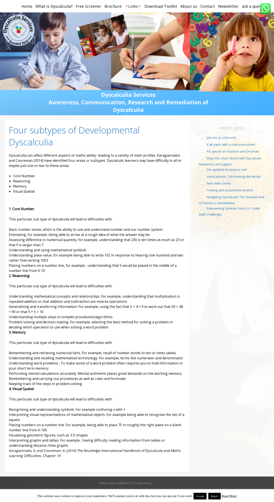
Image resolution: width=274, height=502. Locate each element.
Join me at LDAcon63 (221, 138)
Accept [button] (200, 496)
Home (26, 6)
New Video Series (219, 183)
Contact (207, 6)
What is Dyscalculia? (54, 6)
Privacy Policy (142, 483)
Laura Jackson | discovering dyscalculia (234, 176)
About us (188, 6)
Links (133, 6)
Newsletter (228, 6)
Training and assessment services (230, 190)
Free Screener (88, 6)
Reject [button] (214, 496)
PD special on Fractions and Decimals (233, 151)
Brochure (113, 6)
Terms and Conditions (114, 483)
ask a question (255, 6)
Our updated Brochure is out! (227, 170)
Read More (229, 496)
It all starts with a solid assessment (231, 144)
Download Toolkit (160, 6)
